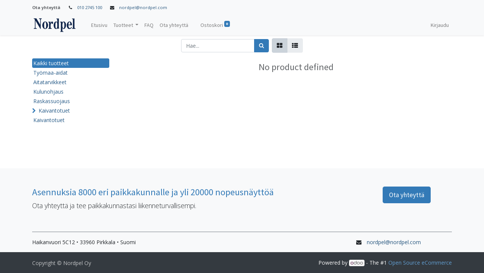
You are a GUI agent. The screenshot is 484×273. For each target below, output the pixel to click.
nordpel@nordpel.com (143, 7)
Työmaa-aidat (50, 72)
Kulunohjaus (48, 91)
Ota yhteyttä (406, 195)
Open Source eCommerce (420, 262)
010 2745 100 (89, 7)
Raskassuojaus (51, 101)
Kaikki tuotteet (51, 63)
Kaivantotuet (54, 110)
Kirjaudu (440, 25)
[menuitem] (99, 25)
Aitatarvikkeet (50, 82)
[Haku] (261, 45)
